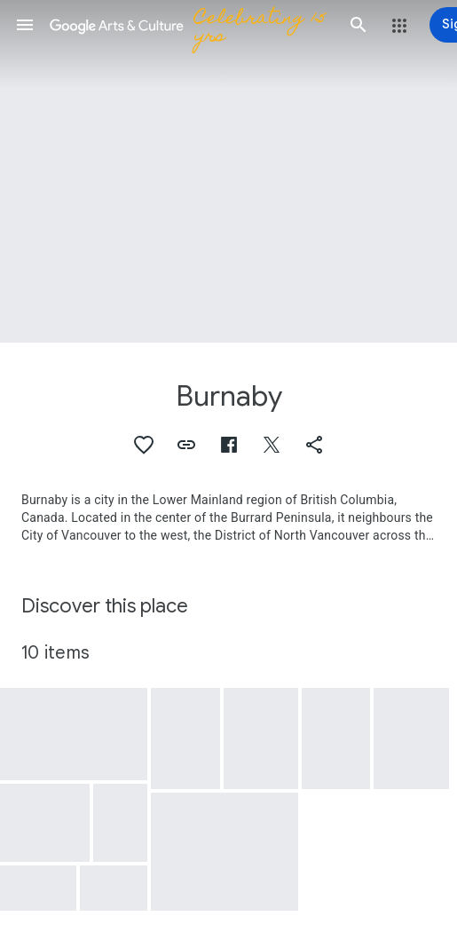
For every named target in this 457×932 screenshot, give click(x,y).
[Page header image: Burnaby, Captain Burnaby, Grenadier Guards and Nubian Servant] (228, 171)
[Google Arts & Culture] (192, 25)
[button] (25, 25)
